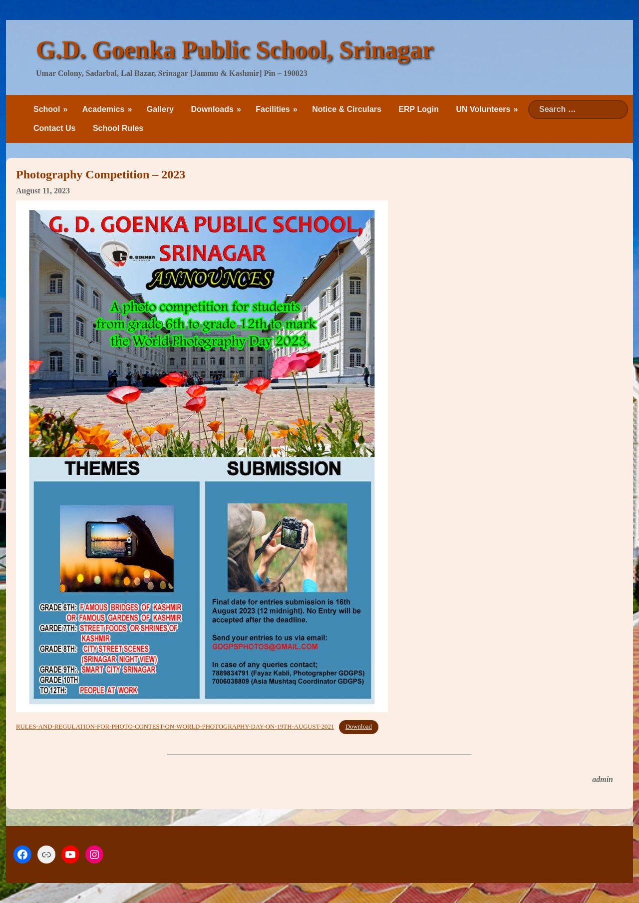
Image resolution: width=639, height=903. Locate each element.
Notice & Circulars (346, 109)
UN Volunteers (483, 109)
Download (358, 726)
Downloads (212, 109)
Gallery (160, 109)
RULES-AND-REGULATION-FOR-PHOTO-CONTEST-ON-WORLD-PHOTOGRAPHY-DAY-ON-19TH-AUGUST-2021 (175, 726)
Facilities (273, 109)
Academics (103, 109)
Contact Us (54, 128)
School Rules (118, 128)
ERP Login (418, 109)
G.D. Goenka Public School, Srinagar (234, 49)
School (46, 109)
